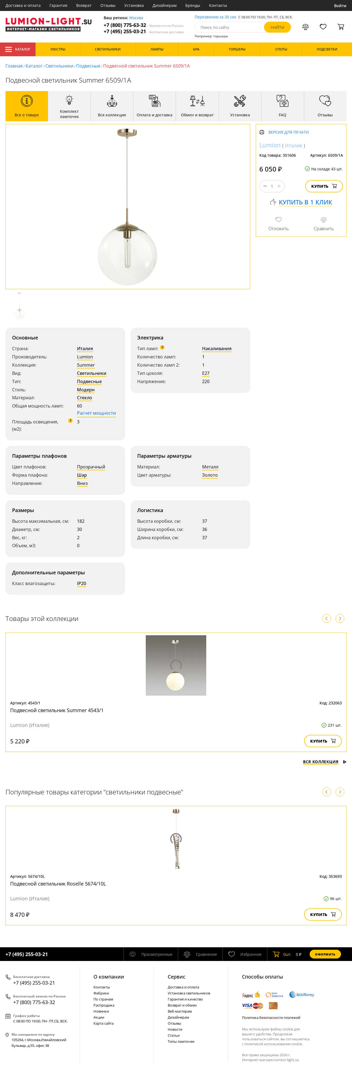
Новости (175, 1029)
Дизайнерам (165, 5)
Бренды (192, 5)
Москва (136, 18)
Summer (86, 365)
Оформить (325, 954)
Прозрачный (91, 467)
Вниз (82, 483)
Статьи (174, 1035)
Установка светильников (189, 993)
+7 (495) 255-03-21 (144, 31)
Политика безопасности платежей (271, 1017)
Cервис (176, 976)
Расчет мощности (96, 413)
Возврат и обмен (182, 1005)
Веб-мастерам (180, 1011)
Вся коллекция (324, 761)
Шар (82, 475)
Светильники (59, 66)
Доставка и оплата (23, 5)
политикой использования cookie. (273, 1043)
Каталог (17, 49)
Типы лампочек (181, 1041)
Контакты (218, 5)
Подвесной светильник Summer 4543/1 (57, 710)
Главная (14, 66)
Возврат (84, 5)
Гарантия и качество (185, 999)
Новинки (101, 1011)
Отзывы (108, 5)
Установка (134, 5)
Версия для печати (288, 132)
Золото (210, 475)
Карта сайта (104, 1023)
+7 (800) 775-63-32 (143, 25)
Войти (340, 5)
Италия (85, 348)
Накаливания (217, 348)
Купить (324, 186)
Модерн (86, 390)
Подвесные (88, 66)
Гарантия (58, 5)
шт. (282, 954)
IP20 (81, 583)
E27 (206, 373)
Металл (210, 467)
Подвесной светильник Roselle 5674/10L (58, 883)
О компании (109, 976)
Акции (99, 1017)
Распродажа (104, 1005)
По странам (103, 999)
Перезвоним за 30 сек (215, 17)
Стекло (84, 398)
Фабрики (101, 993)
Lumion (85, 357)
